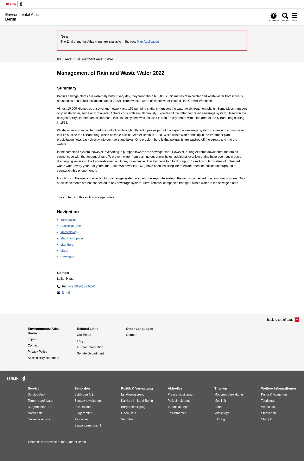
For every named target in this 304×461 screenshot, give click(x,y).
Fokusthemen (177, 413)
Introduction (68, 219)
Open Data (128, 413)
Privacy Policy (37, 351)
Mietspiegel (222, 413)
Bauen (218, 407)
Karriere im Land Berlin (137, 400)
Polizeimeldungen (180, 400)
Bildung (219, 419)
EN (59, 58)
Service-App (36, 394)
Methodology (69, 232)
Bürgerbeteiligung (133, 407)
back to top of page (280, 319)
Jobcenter (81, 419)
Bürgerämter (83, 413)
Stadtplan (267, 419)
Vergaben (128, 419)
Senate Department (90, 353)
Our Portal (84, 334)
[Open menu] (294, 17)
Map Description (71, 238)
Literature (67, 244)
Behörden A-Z (84, 394)
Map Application (148, 41)
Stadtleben (268, 413)
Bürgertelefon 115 (40, 407)
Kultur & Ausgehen (274, 394)
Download (67, 257)
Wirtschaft (268, 407)
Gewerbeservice (39, 419)
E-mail (66, 293)
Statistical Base (71, 226)
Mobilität (220, 400)
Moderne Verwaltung (228, 394)
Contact (33, 345)
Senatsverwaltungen (88, 400)
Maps (64, 250)
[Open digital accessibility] (273, 17)
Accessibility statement (43, 358)
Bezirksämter (83, 407)
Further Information (90, 347)
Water (68, 58)
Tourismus (268, 400)
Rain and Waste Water (89, 58)
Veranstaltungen (179, 407)
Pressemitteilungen (181, 394)
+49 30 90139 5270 (81, 286)
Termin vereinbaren (41, 400)
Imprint (32, 339)
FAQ (80, 341)
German (131, 334)
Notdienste (35, 413)
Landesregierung (132, 394)
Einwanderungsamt (87, 425)
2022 (110, 58)
